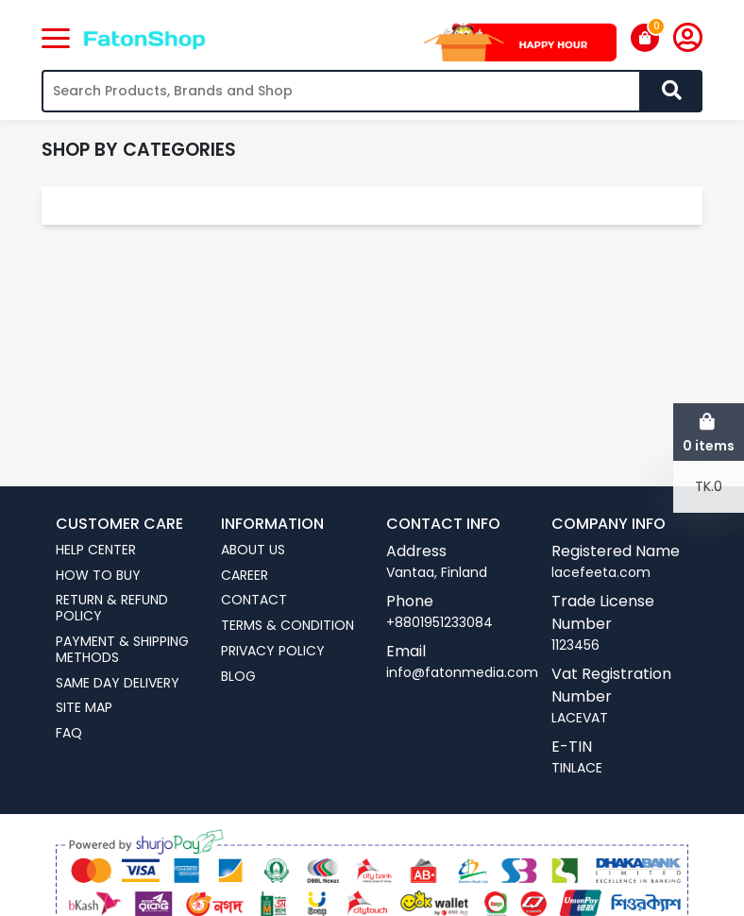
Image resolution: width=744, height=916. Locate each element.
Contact (254, 600)
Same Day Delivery (117, 683)
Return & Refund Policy (112, 608)
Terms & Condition (287, 626)
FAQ (69, 733)
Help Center (96, 550)
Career (244, 576)
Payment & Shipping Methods (122, 650)
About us (253, 550)
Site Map (84, 708)
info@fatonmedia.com (462, 672)
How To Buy (98, 576)
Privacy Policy (273, 651)
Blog (238, 677)
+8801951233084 (439, 622)
